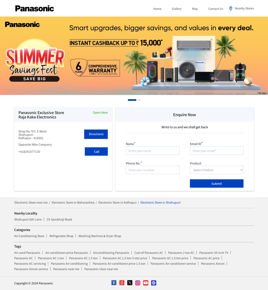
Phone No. (134, 162)
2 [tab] (139, 100)
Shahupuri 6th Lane (28, 219)
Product (195, 163)
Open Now (100, 112)
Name (130, 143)
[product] (217, 170)
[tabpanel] (134, 56)
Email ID (196, 143)
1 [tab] (129, 100)
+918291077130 (29, 151)
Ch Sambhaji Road (59, 219)
